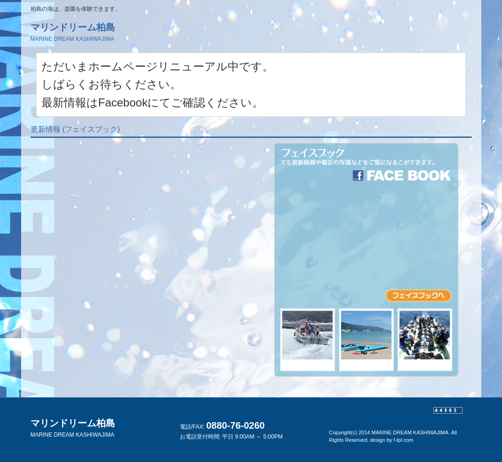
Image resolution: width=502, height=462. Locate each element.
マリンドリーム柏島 (73, 32)
